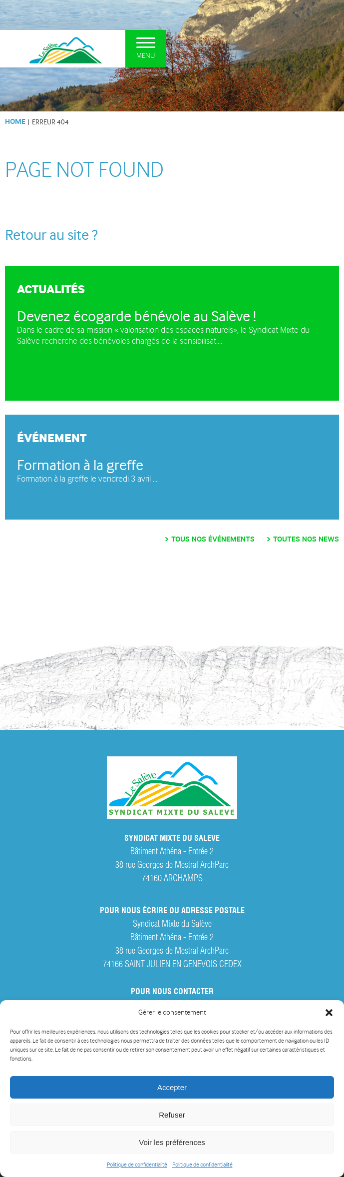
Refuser (172, 1115)
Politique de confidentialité (137, 1165)
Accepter (172, 1087)
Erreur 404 (50, 122)
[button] (329, 1013)
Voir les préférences (172, 1142)
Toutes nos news (306, 539)
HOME (15, 121)
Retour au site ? (51, 234)
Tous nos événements (213, 539)
